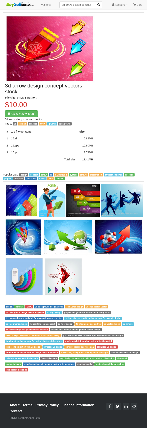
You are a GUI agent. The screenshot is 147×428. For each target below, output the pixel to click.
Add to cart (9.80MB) (21, 113)
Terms (27, 405)
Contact (16, 411)
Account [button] (119, 4)
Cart (137, 4)
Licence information (78, 405)
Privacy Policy (47, 405)
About (15, 405)
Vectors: (46, 4)
